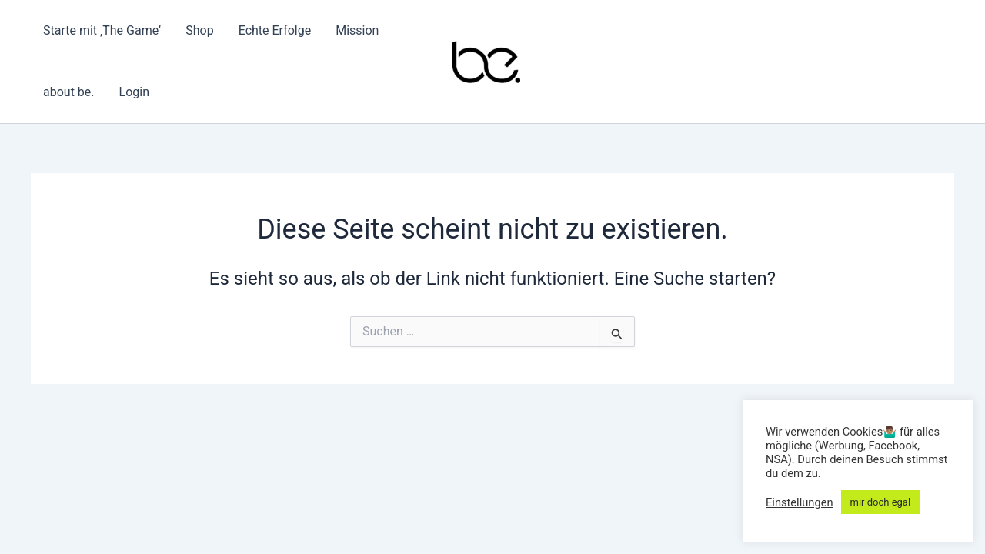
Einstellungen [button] (799, 502)
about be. (69, 92)
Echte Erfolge (275, 30)
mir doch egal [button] (880, 502)
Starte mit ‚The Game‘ (102, 30)
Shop (199, 30)
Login (134, 92)
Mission (357, 30)
